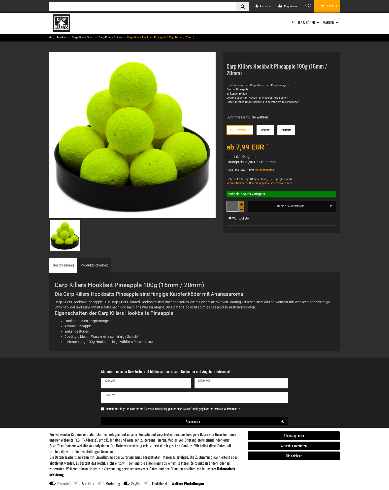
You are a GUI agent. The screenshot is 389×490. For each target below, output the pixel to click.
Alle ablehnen (294, 455)
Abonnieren (235, 421)
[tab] (63, 265)
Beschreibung (63, 265)
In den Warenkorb (305, 206)
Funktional (159, 483)
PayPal (136, 483)
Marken (328, 22)
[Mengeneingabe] (232, 206)
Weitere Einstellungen (188, 483)
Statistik (88, 483)
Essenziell (64, 483)
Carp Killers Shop (82, 37)
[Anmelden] (264, 6)
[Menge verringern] (241, 209)
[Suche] (242, 6)
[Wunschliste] (308, 6)
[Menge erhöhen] (241, 203)
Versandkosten (264, 170)
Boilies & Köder (303, 22)
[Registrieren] (289, 6)
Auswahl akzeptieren (294, 445)
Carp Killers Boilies (110, 37)
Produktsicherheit (94, 265)
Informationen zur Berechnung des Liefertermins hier (259, 183)
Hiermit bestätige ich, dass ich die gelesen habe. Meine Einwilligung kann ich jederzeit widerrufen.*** (172, 409)
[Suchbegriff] (142, 6)
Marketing (113, 483)
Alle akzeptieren (294, 435)
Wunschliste (238, 218)
